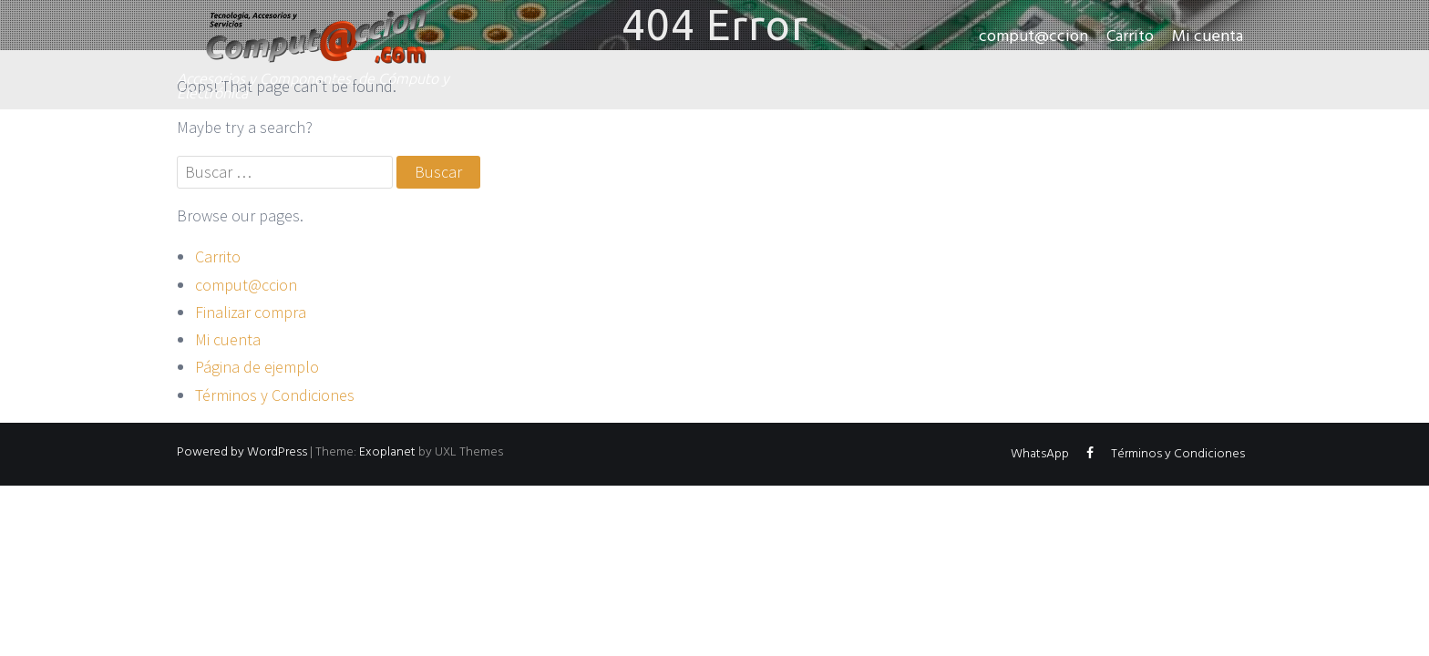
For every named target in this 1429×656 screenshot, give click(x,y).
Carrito (1130, 37)
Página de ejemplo (257, 366)
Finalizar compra (250, 312)
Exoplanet (387, 452)
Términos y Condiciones (275, 394)
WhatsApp (1040, 454)
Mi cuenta (1207, 37)
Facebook (1090, 457)
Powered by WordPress (242, 452)
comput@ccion (1033, 37)
